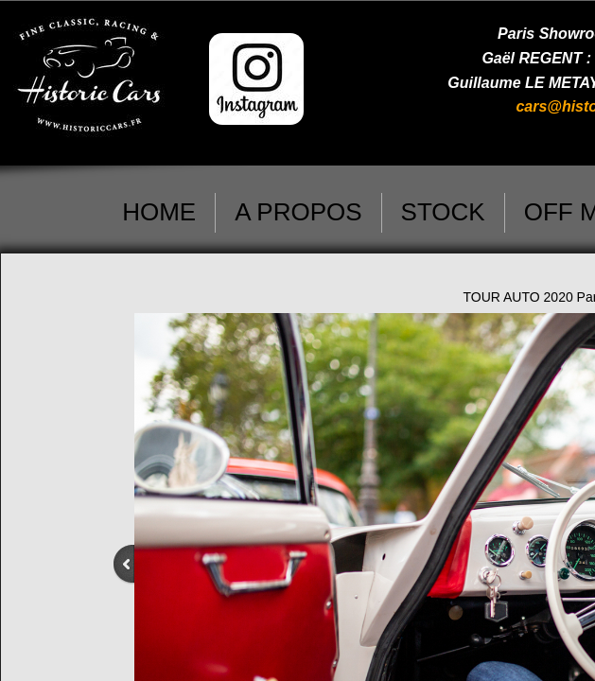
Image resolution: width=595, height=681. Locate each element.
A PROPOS (298, 212)
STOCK (443, 212)
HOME (159, 212)
